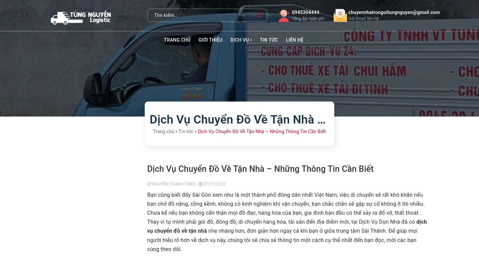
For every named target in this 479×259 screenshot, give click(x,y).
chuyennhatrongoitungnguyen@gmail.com (394, 12)
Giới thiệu (211, 40)
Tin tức (269, 40)
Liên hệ (294, 40)
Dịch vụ (241, 40)
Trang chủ (177, 40)
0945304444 (305, 12)
